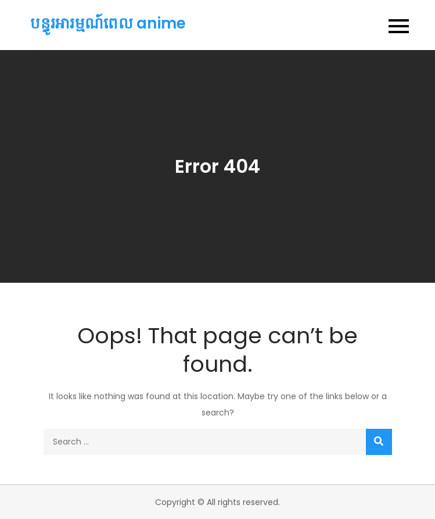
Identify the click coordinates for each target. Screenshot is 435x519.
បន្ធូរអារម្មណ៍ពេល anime (108, 23)
